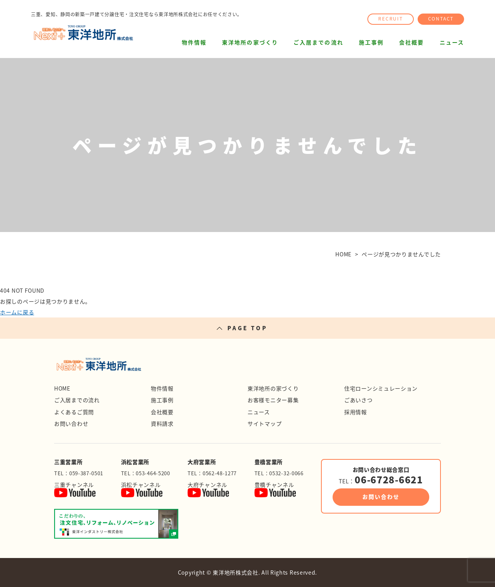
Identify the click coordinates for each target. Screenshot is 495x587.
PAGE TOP (247, 328)
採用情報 (355, 412)
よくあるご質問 (74, 412)
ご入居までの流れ (318, 42)
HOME (62, 388)
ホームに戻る (17, 312)
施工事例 (371, 42)
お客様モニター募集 (273, 400)
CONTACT (441, 18)
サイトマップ (265, 423)
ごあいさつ (358, 400)
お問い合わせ (71, 423)
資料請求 (162, 423)
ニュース (452, 42)
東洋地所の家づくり (250, 42)
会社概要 (411, 42)
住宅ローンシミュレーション (381, 388)
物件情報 (194, 42)
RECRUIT (390, 18)
